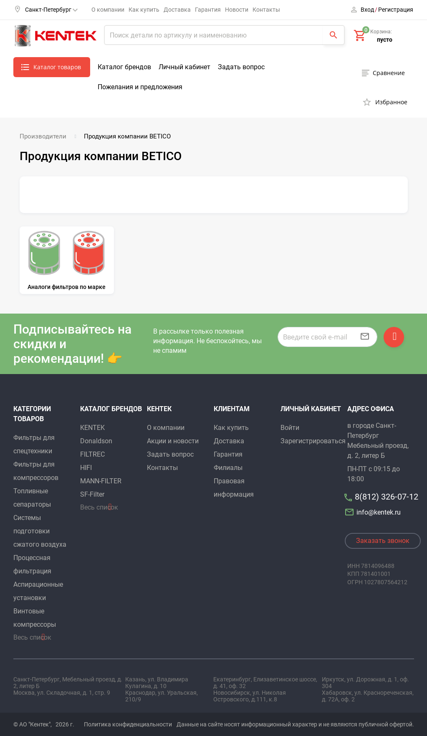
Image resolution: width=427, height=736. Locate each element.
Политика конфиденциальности (128, 722)
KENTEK (92, 426)
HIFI (86, 466)
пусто (384, 39)
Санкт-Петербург (51, 9)
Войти (289, 426)
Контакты (266, 9)
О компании (107, 9)
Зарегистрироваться (313, 439)
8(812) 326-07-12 (386, 495)
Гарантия (208, 9)
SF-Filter (92, 493)
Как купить (144, 9)
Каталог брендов (124, 67)
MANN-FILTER (100, 479)
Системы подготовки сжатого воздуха (39, 529)
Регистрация (395, 9)
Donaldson (96, 439)
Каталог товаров (57, 67)
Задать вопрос (241, 67)
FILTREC (92, 453)
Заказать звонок (382, 539)
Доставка (177, 9)
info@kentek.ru (374, 511)
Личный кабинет (184, 67)
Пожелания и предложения (140, 87)
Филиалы (228, 466)
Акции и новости (173, 439)
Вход (367, 9)
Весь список (32, 636)
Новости (236, 9)
